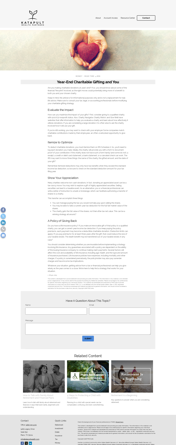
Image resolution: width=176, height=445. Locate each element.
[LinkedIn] (3, 222)
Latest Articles (60, 439)
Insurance (58, 425)
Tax (56, 429)
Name (27, 295)
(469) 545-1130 (31, 414)
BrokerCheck (119, 411)
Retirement (59, 414)
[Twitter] (3, 216)
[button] (98, 10)
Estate (57, 422)
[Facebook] (3, 209)
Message (29, 310)
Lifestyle (58, 436)
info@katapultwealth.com (30, 429)
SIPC (89, 434)
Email (91, 295)
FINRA (85, 434)
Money (57, 432)
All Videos (59, 443)
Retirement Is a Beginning (124, 385)
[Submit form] (88, 328)
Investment (59, 418)
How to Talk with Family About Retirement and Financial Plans (38, 386)
